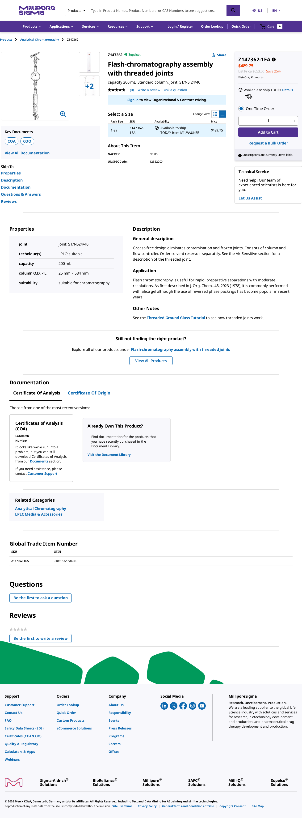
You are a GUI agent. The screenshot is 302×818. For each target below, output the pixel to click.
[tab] (10, 39)
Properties (11, 173)
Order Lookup (212, 26)
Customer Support (42, 473)
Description (12, 180)
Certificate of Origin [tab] (89, 393)
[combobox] (152, 10)
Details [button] (287, 90)
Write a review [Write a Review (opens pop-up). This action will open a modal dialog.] (149, 90)
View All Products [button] (151, 360)
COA (12, 141)
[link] (28, 704)
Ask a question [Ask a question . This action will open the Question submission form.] (175, 90)
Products (6, 40)
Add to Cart (268, 132)
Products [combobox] (74, 10)
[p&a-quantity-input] (268, 120)
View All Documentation (27, 153)
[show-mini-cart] (271, 26)
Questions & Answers (21, 194)
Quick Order (241, 26)
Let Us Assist (250, 198)
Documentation (15, 187)
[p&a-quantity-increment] (294, 121)
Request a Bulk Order (268, 143)
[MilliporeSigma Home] (37, 10)
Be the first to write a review (42, 639)
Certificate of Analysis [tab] (36, 393)
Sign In (132, 99)
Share (218, 55)
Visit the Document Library (109, 454)
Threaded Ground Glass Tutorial (176, 317)
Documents (39, 461)
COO (27, 141)
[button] (180, 26)
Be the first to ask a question (40, 597)
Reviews (9, 201)
